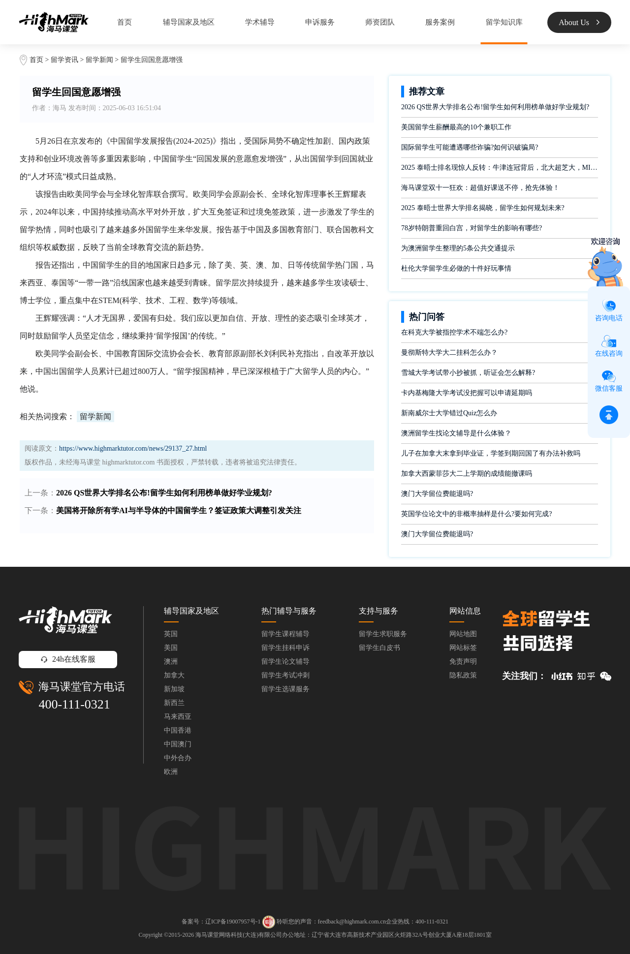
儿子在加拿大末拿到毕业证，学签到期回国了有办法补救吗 (490, 453)
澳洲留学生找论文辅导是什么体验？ (456, 433)
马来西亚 (177, 716)
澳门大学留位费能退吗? (437, 493)
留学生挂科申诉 (285, 647)
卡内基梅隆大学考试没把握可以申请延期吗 (466, 393)
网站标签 (463, 647)
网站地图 (463, 634)
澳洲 (171, 661)
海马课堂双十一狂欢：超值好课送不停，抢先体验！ (480, 187)
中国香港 (177, 730)
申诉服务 (320, 22)
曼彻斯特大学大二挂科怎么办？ (449, 352)
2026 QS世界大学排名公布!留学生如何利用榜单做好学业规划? (164, 493)
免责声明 (463, 661)
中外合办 (177, 758)
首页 (124, 22)
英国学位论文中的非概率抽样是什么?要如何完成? (476, 514)
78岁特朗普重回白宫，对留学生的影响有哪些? (471, 228)
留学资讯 (64, 59)
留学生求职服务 (383, 634)
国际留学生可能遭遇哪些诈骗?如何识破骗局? (469, 147)
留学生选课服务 (285, 689)
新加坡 (174, 689)
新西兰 (174, 703)
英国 (171, 634)
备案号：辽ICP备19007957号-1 (221, 921)
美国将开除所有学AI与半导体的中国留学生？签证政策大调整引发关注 (178, 510)
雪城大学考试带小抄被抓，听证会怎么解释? (468, 372)
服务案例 (440, 22)
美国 (171, 647)
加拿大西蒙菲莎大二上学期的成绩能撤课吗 (466, 473)
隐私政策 (463, 675)
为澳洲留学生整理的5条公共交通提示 (458, 248)
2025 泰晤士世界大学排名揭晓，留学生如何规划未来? (483, 208)
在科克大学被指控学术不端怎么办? (454, 332)
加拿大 (174, 675)
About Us (579, 22)
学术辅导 (260, 22)
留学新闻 (99, 59)
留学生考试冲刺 (285, 675)
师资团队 (380, 22)
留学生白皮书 (379, 647)
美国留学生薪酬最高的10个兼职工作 (456, 127)
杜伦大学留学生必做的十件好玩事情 (456, 268)
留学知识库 (504, 22)
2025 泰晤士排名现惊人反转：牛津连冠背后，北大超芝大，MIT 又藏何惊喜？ (499, 167)
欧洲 (171, 771)
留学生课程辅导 (285, 634)
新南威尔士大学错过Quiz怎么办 (449, 413)
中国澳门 (177, 744)
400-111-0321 (74, 704)
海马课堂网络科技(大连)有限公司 (238, 934)
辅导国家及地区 (189, 22)
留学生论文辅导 (285, 661)
